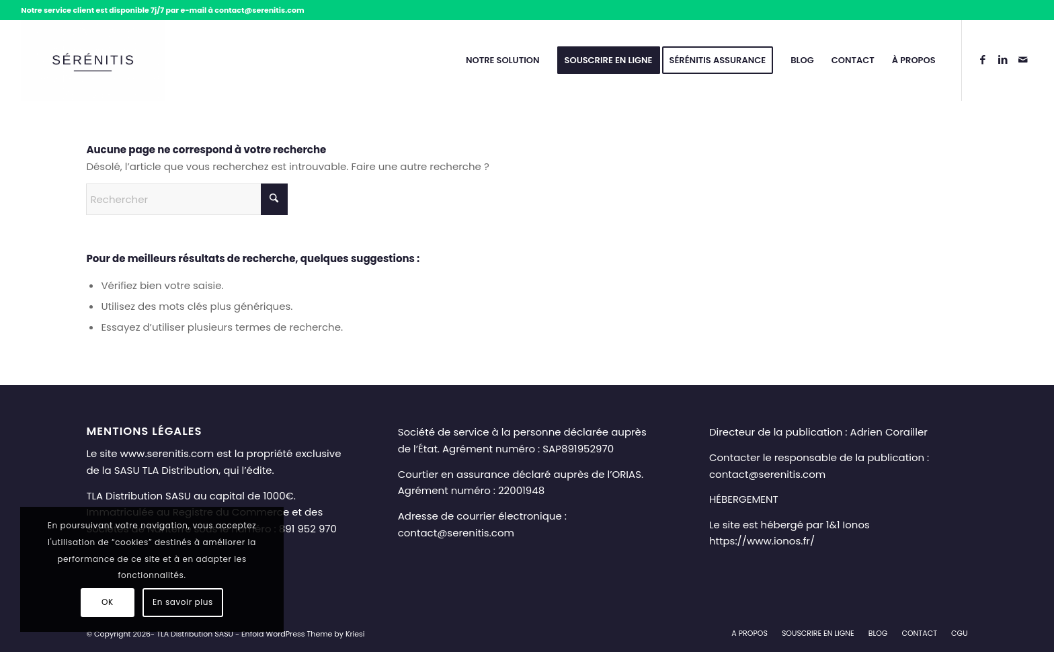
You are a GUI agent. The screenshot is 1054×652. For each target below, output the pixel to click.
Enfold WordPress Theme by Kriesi (303, 633)
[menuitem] (503, 60)
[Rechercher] (187, 199)
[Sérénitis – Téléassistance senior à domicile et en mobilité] (92, 60)
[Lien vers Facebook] (983, 60)
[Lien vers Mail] (1023, 60)
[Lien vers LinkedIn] (1003, 60)
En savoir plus (183, 602)
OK (108, 602)
